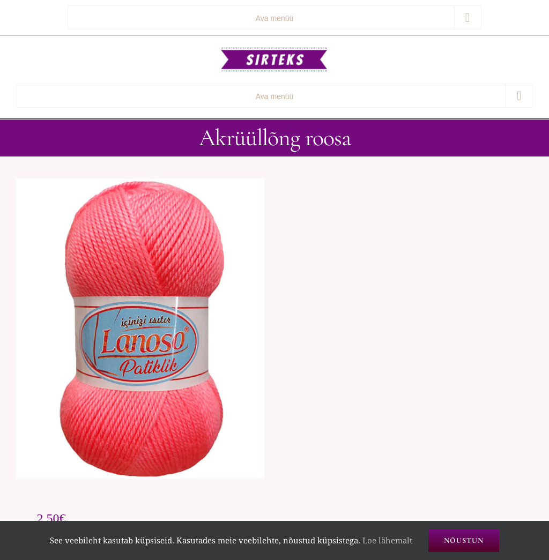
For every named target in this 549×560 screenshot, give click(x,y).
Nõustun (464, 540)
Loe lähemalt (387, 540)
